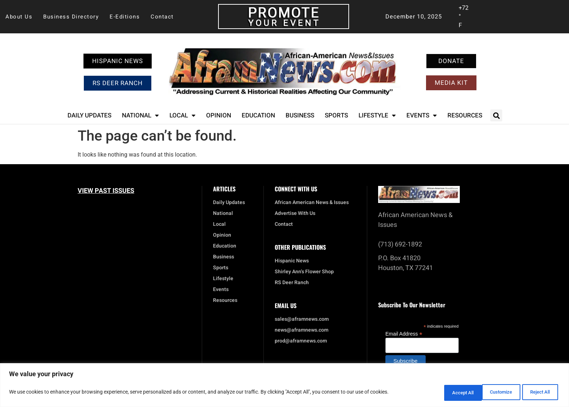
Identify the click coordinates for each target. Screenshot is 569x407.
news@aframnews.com (301, 330)
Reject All (491, 393)
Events (421, 115)
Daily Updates (89, 115)
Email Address (403, 334)
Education (258, 115)
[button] (496, 115)
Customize (443, 393)
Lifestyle (377, 115)
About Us (18, 17)
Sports (336, 115)
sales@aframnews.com (302, 319)
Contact (162, 17)
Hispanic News (292, 261)
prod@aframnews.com (301, 341)
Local (182, 115)
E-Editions (125, 17)
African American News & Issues (312, 202)
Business (300, 115)
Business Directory (71, 17)
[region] (284, 386)
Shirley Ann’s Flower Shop (304, 271)
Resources (464, 115)
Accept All (537, 393)
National (140, 115)
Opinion (218, 115)
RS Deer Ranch (292, 282)
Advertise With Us (295, 213)
